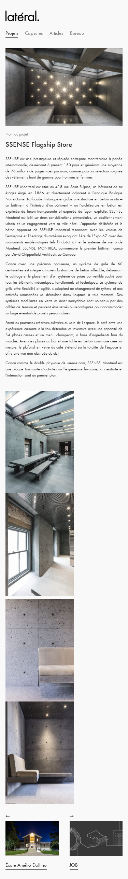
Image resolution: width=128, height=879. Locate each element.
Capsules (34, 33)
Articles (56, 33)
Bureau (77, 33)
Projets (11, 33)
